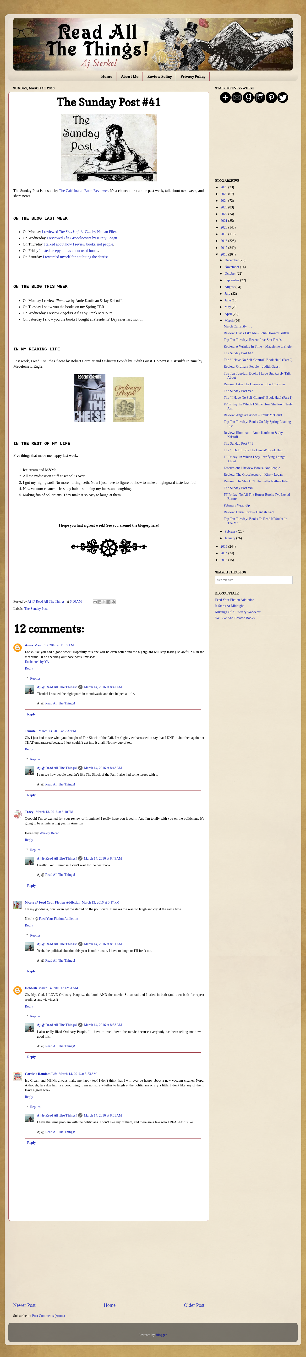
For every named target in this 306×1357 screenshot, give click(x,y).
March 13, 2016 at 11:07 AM (54, 645)
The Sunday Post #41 (238, 443)
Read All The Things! (60, 703)
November (232, 267)
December (232, 260)
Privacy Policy (193, 76)
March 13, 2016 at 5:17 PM (100, 902)
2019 (224, 234)
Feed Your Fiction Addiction (58, 919)
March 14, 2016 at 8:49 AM (103, 858)
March (230, 320)
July (228, 293)
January (230, 538)
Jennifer (31, 731)
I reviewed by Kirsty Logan (82, 238)
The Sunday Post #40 (238, 488)
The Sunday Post (36, 608)
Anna (29, 645)
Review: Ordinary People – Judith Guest (251, 366)
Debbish (31, 988)
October (231, 273)
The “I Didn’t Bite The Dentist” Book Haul (253, 450)
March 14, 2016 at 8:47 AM (103, 687)
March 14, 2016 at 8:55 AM (103, 1115)
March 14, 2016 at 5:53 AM (78, 1074)
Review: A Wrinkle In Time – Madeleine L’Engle (258, 346)
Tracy (29, 812)
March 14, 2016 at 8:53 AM (103, 1025)
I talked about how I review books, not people (78, 244)
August (230, 287)
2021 (224, 221)
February (231, 531)
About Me (129, 76)
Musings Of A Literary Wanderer (238, 612)
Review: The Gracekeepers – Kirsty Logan (253, 474)
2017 (224, 248)
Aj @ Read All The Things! (57, 687)
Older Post (194, 1305)
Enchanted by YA (37, 662)
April (229, 314)
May (228, 307)
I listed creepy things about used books (68, 251)
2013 (224, 560)
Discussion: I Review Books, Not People (252, 468)
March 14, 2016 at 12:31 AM (58, 988)
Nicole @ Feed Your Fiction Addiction (52, 902)
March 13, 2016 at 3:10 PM (54, 812)
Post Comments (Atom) (48, 1316)
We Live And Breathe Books (235, 618)
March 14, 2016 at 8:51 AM (103, 944)
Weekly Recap (49, 833)
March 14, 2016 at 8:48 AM (103, 768)
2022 (224, 214)
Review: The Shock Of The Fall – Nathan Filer (256, 481)
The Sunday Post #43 (238, 353)
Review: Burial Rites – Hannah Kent (249, 512)
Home (106, 76)
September (232, 280)
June (228, 300)
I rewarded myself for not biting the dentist (75, 257)
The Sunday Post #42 (238, 391)
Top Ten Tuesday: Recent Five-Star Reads (253, 340)
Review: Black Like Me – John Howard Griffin (256, 333)
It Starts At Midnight (229, 606)
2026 (224, 187)
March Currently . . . (238, 326)
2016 (224, 254)
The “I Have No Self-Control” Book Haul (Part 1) (258, 397)
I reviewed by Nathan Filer (79, 232)
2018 (224, 241)
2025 (224, 194)
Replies (35, 678)
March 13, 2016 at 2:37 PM (57, 731)
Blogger (161, 1335)
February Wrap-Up (237, 505)
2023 (224, 207)
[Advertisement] (108, 1261)
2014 (224, 553)
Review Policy (159, 76)
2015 (224, 546)
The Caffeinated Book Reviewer (83, 191)
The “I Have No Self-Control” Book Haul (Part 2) (258, 360)
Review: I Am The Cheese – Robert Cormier (254, 384)
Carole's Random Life (41, 1074)
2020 (224, 227)
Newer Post (24, 1305)
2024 (224, 200)
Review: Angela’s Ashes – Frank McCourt (253, 415)
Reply (29, 668)
